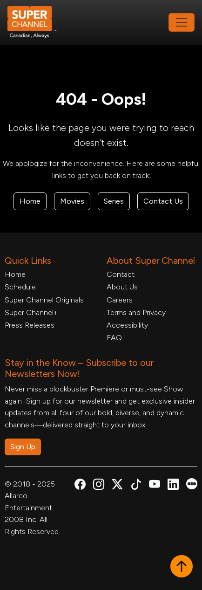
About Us (122, 286)
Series (114, 201)
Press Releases (29, 325)
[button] (181, 567)
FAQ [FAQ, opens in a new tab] (114, 337)
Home (30, 201)
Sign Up (22, 446)
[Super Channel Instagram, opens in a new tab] (98, 485)
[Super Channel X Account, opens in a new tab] (117, 485)
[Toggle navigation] (181, 22)
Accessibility (127, 325)
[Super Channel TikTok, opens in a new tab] (135, 485)
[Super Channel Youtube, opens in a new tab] (154, 485)
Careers (120, 299)
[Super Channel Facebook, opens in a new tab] (80, 485)
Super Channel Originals (44, 299)
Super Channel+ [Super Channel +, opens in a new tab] (31, 312)
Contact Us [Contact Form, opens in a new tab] (163, 201)
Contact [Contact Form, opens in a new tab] (121, 274)
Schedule (20, 286)
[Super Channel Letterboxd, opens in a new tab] (191, 483)
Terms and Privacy (136, 312)
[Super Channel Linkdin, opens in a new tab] (173, 485)
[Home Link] (38, 22)
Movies (72, 201)
